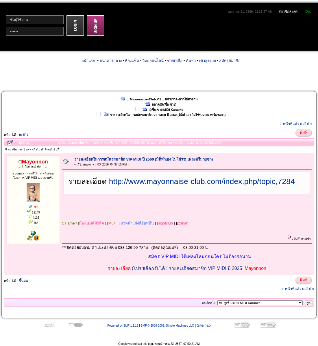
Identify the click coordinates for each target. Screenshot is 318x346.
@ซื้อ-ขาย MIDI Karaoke (166, 109)
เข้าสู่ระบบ (207, 60)
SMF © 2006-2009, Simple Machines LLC (167, 325)
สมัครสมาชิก (230, 60)
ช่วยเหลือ (174, 60)
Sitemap (204, 325)
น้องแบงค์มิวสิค (91, 223)
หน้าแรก (88, 60)
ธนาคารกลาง (111, 60)
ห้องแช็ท (132, 60)
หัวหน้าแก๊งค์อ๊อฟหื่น (137, 223)
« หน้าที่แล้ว (289, 124)
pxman (182, 223)
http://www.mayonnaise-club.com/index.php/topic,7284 (202, 181)
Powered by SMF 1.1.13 (122, 325)
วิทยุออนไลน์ (153, 60)
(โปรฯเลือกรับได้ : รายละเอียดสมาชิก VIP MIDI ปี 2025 (187, 268)
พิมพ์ (304, 132)
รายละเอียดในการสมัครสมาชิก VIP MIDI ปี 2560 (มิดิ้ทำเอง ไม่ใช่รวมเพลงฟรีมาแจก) (167, 115)
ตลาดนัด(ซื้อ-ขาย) (164, 104)
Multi (112, 223)
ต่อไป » (306, 124)
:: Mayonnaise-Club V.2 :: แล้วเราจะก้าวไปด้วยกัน (162, 99)
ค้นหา (191, 60)
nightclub (165, 223)
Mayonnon (255, 268)
